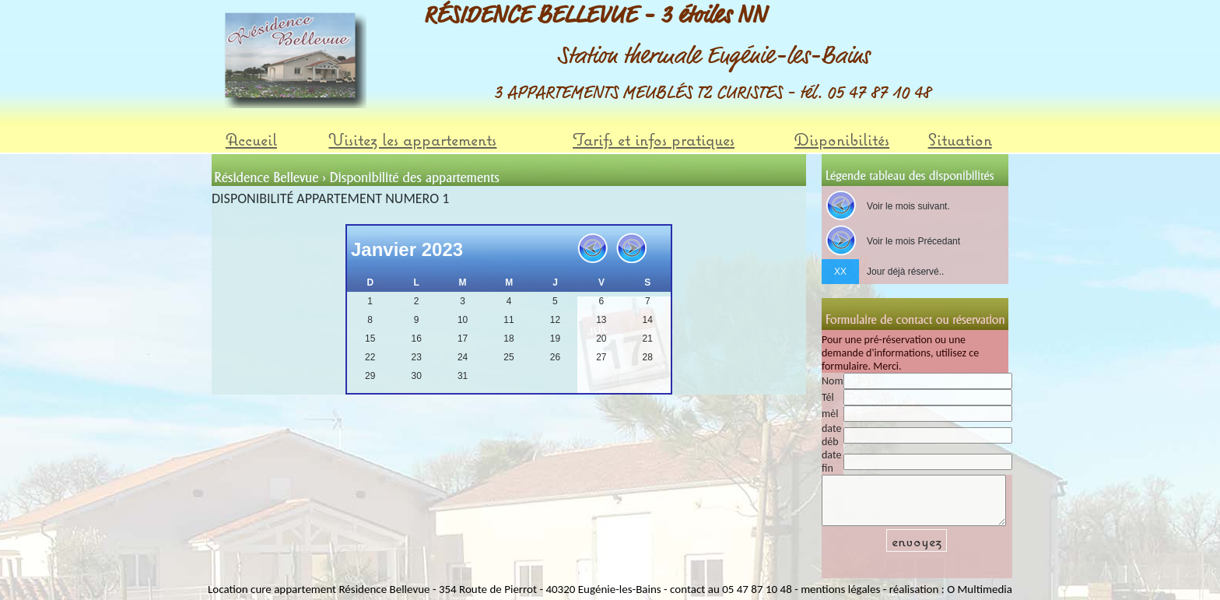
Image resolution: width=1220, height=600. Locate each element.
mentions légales (840, 588)
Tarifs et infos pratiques (653, 139)
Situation (960, 139)
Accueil (251, 139)
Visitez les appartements (412, 139)
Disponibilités (841, 139)
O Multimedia (979, 588)
